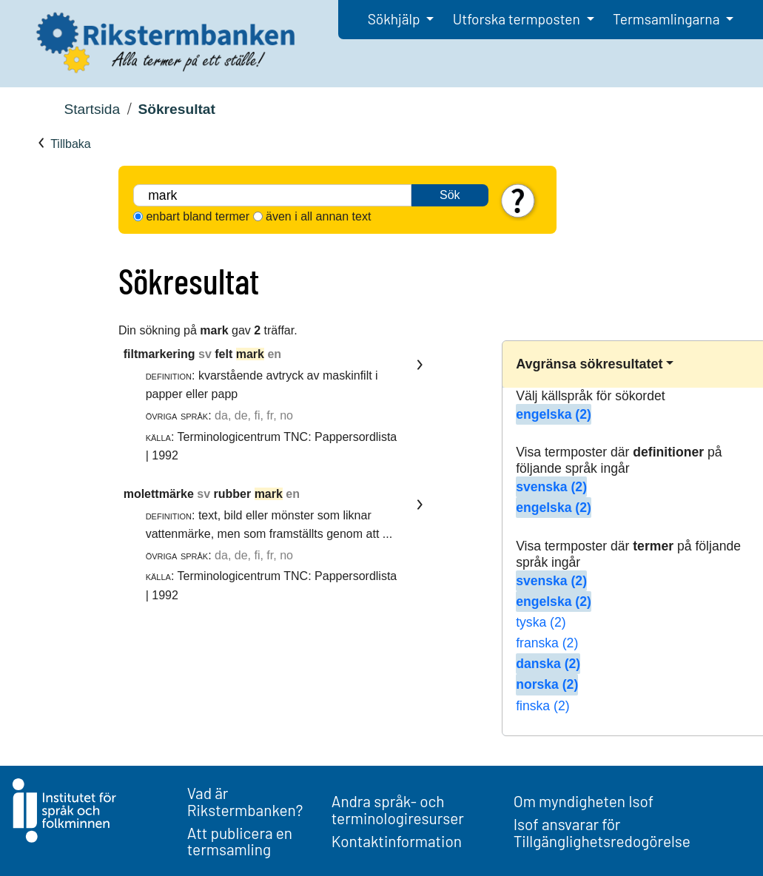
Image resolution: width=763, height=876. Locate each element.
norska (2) (547, 684)
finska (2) (542, 705)
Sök (450, 195)
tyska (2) (540, 622)
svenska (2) (551, 486)
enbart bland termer (197, 216)
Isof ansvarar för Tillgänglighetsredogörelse (602, 832)
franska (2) (547, 643)
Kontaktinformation (397, 841)
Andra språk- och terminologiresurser (398, 809)
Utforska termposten (518, 18)
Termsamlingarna (667, 18)
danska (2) (548, 663)
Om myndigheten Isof (583, 801)
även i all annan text (318, 216)
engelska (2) (553, 414)
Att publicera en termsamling (239, 841)
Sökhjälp (395, 18)
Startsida (92, 109)
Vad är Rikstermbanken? (245, 801)
